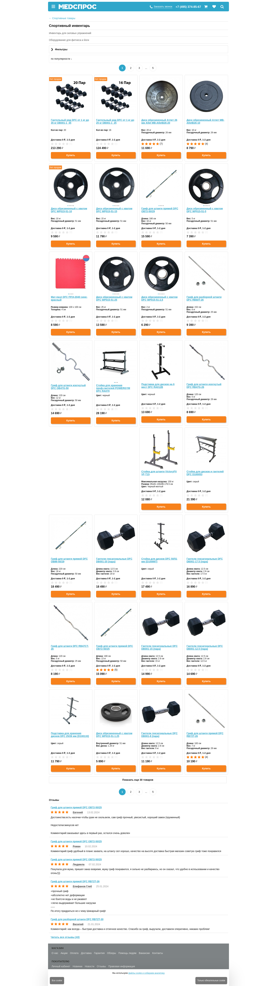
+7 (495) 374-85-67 (188, 6)
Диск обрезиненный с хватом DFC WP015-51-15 (114, 207)
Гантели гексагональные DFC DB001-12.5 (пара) (114, 644)
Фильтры (59, 49)
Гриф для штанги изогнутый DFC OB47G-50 (68, 382)
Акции (64, 949)
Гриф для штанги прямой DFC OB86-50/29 (159, 469)
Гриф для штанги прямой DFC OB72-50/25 (205, 557)
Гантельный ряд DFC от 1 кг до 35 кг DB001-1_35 (70, 120)
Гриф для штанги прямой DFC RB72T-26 (114, 731)
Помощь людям (127, 949)
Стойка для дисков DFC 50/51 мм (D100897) (69, 557)
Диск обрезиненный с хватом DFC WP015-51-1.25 (205, 644)
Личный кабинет (61, 962)
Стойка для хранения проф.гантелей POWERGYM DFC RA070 (113, 383)
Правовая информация (121, 962)
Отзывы (101, 962)
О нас (55, 949)
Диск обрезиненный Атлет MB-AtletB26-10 (205, 120)
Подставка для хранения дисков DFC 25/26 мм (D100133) (160, 644)
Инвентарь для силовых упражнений (70, 33)
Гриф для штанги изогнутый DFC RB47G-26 (204, 382)
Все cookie (57, 980)
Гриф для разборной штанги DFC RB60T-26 (204, 295)
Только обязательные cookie (211, 980)
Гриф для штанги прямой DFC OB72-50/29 (159, 207)
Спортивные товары (62, 18)
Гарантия (99, 949)
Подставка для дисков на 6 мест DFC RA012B (158, 382)
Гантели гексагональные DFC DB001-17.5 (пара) (114, 557)
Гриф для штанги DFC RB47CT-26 (160, 557)
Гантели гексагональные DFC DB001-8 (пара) (69, 731)
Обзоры (111, 949)
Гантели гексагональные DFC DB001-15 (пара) (69, 644)
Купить (70, 154)
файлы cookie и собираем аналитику (146, 973)
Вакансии (144, 949)
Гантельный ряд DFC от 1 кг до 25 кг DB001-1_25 (115, 120)
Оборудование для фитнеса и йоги (69, 40)
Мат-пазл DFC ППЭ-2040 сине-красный (69, 295)
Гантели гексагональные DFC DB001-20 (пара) (205, 469)
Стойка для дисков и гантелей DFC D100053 (114, 469)
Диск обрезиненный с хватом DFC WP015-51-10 (69, 207)
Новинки (77, 962)
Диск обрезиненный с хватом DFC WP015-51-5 (205, 207)
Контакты (157, 949)
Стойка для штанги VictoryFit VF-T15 (68, 469)
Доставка (86, 949)
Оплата (74, 949)
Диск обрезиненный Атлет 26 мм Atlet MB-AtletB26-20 (159, 120)
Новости (89, 962)
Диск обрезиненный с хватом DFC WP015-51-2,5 (159, 295)
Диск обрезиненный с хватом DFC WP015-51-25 (114, 295)
